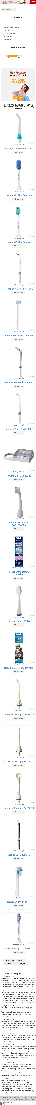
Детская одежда (9, 34)
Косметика (7, 40)
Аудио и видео (8, 30)
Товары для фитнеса (11, 27)
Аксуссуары (7, 37)
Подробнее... (19, 152)
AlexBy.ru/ (17, 1097)
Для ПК (5, 24)
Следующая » (8, 964)
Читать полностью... (28, 1002)
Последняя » (22, 964)
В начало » (20, 960)
